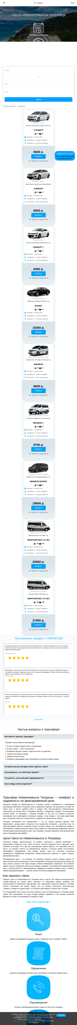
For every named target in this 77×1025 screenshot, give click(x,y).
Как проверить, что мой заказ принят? (22, 772)
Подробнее (38, 719)
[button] (4, 679)
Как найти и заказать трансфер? (19, 737)
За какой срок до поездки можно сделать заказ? (26, 767)
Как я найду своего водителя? (18, 784)
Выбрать (38, 156)
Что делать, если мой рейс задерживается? (24, 778)
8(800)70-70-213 (65, 153)
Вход (72, 3)
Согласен (61, 1015)
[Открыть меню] (4, 3)
